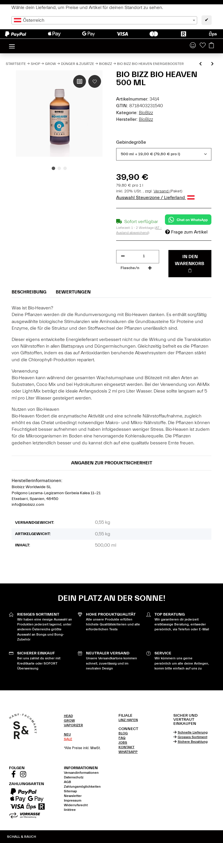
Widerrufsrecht (76, 805)
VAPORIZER (73, 725)
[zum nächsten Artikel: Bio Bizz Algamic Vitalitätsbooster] (212, 64)
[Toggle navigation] (12, 44)
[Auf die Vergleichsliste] (79, 81)
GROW (69, 720)
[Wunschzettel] (203, 45)
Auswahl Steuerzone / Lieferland (155, 197)
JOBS (122, 742)
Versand (162, 191)
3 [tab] (65, 168)
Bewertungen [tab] (73, 292)
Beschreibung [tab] (29, 292)
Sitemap (70, 791)
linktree (70, 810)
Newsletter (73, 796)
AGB (67, 782)
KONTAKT (126, 747)
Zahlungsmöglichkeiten (82, 786)
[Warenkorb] (211, 45)
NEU (67, 734)
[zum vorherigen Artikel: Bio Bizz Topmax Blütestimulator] (200, 64)
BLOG (123, 733)
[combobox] (104, 20)
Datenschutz (74, 777)
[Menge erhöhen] (149, 268)
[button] (193, 45)
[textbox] (104, 20)
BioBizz (146, 112)
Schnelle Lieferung (193, 732)
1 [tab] (53, 168)
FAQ (121, 738)
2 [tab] (59, 168)
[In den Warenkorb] (189, 263)
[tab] (84, 716)
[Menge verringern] (122, 256)
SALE (68, 739)
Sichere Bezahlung (193, 742)
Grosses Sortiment (192, 737)
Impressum (72, 800)
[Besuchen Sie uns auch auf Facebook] (13, 775)
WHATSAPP (128, 752)
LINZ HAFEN (128, 720)
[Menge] (144, 256)
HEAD (68, 716)
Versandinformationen (81, 773)
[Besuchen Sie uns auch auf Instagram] (23, 775)
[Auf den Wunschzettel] (94, 81)
